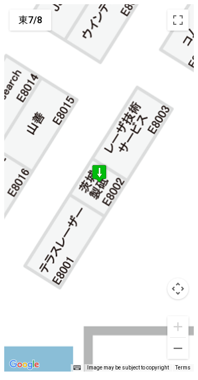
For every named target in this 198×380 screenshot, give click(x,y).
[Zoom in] (177, 326)
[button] (99, 175)
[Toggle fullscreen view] (177, 20)
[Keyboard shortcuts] (77, 368)
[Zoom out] (177, 348)
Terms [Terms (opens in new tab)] (183, 367)
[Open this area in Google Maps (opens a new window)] (24, 365)
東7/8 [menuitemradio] (30, 19)
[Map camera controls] (177, 288)
